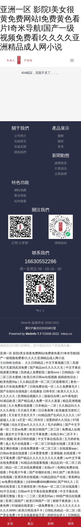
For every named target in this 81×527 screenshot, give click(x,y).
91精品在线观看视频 (35, 462)
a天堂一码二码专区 (30, 420)
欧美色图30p (9, 382)
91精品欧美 (8, 401)
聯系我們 (20, 152)
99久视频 (6, 439)
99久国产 (59, 472)
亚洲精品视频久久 (30, 396)
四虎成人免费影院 (33, 372)
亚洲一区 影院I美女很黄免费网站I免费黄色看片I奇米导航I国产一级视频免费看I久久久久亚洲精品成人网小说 (40, 28)
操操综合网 (52, 396)
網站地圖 (20, 190)
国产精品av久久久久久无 (47, 367)
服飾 (61, 135)
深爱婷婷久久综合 (58, 420)
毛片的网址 (56, 424)
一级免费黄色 (44, 505)
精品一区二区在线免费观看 (24, 467)
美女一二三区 (27, 496)
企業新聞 (61, 174)
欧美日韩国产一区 (38, 501)
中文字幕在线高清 (50, 439)
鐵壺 (61, 141)
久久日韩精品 (34, 362)
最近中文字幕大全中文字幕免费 (27, 434)
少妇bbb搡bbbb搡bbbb (40, 481)
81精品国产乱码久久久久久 (57, 415)
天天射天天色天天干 (22, 415)
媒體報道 (61, 163)
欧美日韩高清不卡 (30, 510)
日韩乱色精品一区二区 (60, 510)
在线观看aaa (68, 448)
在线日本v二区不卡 (63, 434)
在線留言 (20, 141)
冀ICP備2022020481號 (40, 328)
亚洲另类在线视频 (27, 477)
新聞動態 (60, 155)
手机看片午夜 (17, 472)
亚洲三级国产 (14, 501)
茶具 (61, 146)
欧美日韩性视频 (25, 439)
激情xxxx (53, 372)
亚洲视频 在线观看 (63, 453)
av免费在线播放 (13, 481)
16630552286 (40, 261)
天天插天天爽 (27, 410)
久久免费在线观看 (20, 405)
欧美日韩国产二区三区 (44, 429)
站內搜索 (20, 201)
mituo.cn (66, 333)
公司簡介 (20, 135)
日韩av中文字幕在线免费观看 (38, 491)
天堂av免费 (19, 429)
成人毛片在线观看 (17, 443)
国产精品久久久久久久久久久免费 (40, 458)
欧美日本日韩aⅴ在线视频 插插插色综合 (50, 377)
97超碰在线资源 (22, 505)
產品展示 (60, 128)
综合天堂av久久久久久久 (28, 424)
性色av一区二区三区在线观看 (58, 486)
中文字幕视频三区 (58, 362)
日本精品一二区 (46, 405)
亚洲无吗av (46, 496)
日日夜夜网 (46, 410)
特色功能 (20, 182)
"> (39, 310)
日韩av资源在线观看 (14, 453)
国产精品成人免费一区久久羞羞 (39, 401)
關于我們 (20, 128)
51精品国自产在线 (54, 477)
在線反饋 (20, 146)
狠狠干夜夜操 (62, 501)
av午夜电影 (69, 396)
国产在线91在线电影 (14, 391)
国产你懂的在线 (40, 472)
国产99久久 (66, 481)
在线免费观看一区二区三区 (39, 448)
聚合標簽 (20, 195)
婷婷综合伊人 (56, 515)
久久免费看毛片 (67, 386)
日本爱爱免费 (39, 453)
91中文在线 (8, 491)
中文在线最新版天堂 (31, 515)
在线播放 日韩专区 (43, 391)
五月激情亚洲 (27, 486)
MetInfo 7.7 (33, 333)
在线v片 (50, 467)
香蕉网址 (74, 477)
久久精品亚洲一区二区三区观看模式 (44, 382)
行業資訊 (61, 168)
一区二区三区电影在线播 (49, 443)
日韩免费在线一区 (42, 386)
